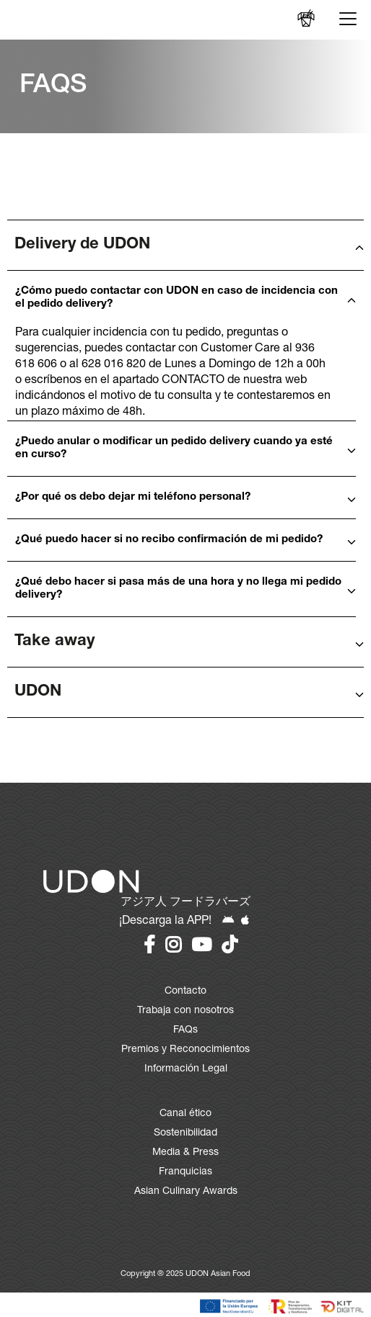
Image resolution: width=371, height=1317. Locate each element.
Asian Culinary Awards (185, 1192)
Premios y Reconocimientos (185, 1050)
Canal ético (185, 1114)
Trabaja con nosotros (185, 1011)
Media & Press (185, 1153)
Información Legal (185, 1069)
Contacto (185, 991)
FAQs (185, 1030)
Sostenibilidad (185, 1133)
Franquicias (185, 1172)
